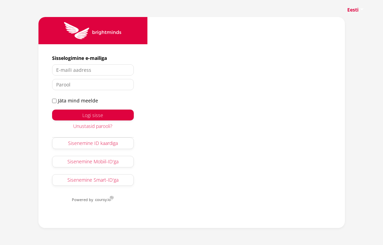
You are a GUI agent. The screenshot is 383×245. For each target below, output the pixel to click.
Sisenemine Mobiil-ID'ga (92, 161)
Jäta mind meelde (75, 100)
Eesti (352, 9)
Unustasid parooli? (92, 126)
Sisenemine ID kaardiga (93, 143)
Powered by (83, 199)
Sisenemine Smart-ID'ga (92, 180)
